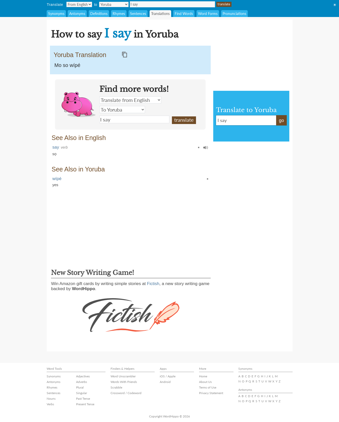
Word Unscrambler (123, 376)
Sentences (138, 13)
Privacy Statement (211, 393)
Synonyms (56, 13)
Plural (80, 387)
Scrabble (116, 387)
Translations (160, 13)
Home (203, 376)
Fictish (153, 283)
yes (55, 185)
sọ (54, 154)
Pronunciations (234, 13)
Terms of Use (207, 387)
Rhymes (119, 13)
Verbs (50, 404)
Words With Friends (124, 382)
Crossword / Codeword (126, 393)
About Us (205, 382)
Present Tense (85, 404)
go (281, 120)
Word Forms (208, 13)
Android (165, 382)
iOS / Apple (167, 376)
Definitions (99, 13)
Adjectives (83, 376)
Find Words (184, 13)
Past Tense (83, 398)
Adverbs (81, 382)
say (55, 147)
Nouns (51, 398)
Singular (81, 393)
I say (172, 4)
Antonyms (77, 13)
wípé (57, 178)
